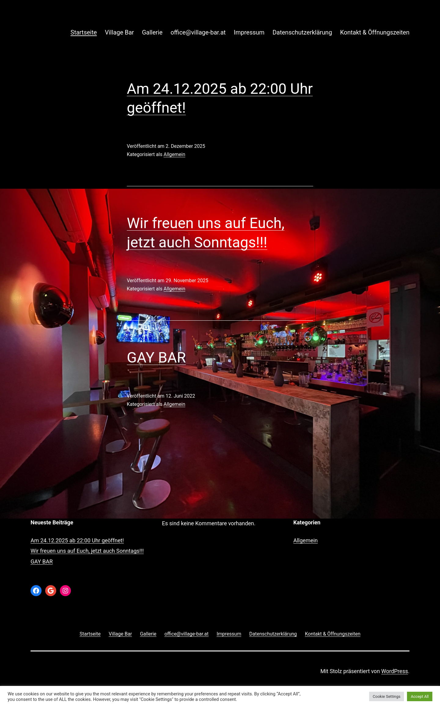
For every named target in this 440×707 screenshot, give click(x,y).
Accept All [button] (420, 696)
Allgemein (174, 154)
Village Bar (119, 32)
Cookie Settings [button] (387, 696)
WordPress (394, 671)
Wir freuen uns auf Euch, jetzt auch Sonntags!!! (87, 551)
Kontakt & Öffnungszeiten (374, 32)
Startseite (84, 32)
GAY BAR (156, 357)
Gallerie (152, 32)
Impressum (249, 32)
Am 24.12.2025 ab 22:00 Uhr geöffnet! (77, 540)
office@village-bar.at (198, 32)
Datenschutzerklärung (302, 32)
